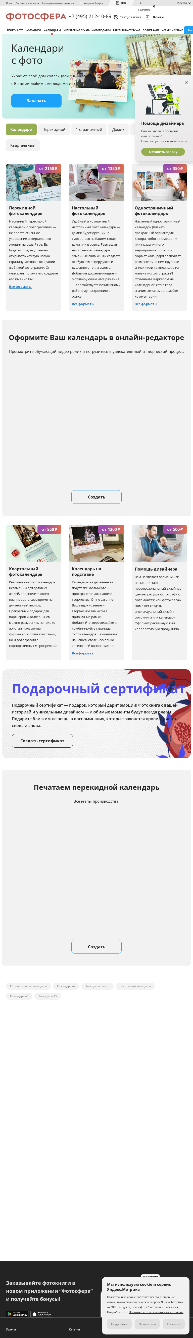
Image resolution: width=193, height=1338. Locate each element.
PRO (123, 3)
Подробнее (119, 1324)
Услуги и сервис (172, 32)
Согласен (174, 1324)
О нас (9, 3)
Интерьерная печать (77, 32)
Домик (118, 132)
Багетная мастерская (126, 32)
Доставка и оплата (27, 3)
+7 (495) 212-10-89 (90, 17)
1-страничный (89, 132)
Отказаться (147, 1324)
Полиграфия (151, 32)
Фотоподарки (101, 32)
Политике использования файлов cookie (156, 1312)
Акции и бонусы (94, 3)
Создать (96, 500)
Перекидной (54, 132)
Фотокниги (33, 32)
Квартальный (22, 148)
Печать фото (15, 32)
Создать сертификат (42, 744)
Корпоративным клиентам (57, 3)
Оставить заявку (163, 151)
